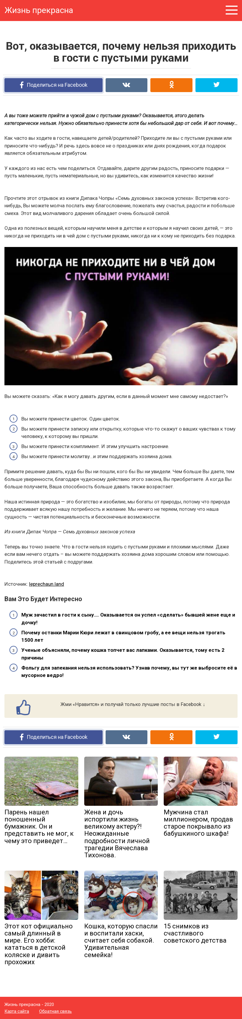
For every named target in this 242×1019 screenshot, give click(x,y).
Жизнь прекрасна (38, 10)
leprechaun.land (46, 584)
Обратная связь (55, 1011)
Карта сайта (16, 1011)
